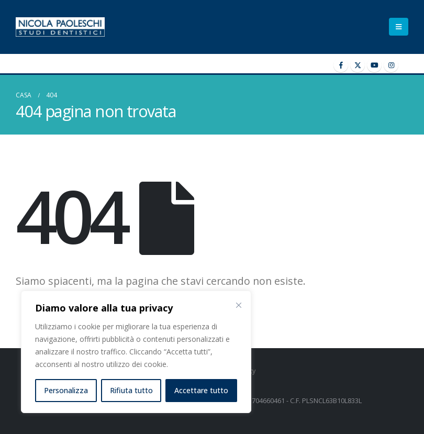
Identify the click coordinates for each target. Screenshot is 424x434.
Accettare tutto (201, 390)
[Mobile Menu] (398, 27)
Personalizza (66, 390)
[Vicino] (238, 305)
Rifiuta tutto (131, 390)
